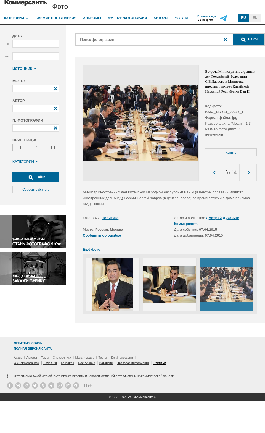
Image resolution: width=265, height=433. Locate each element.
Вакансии (106, 362)
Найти (35, 177)
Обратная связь (28, 343)
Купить (231, 152)
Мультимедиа (84, 357)
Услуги (181, 18)
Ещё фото (91, 249)
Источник (24, 69)
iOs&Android (86, 362)
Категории (14, 18)
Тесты (103, 357)
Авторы (160, 18)
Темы (45, 357)
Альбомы (92, 18)
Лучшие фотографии (127, 18)
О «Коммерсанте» (26, 362)
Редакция (50, 362)
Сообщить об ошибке (102, 235)
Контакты (67, 362)
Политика (110, 218)
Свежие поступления (56, 18)
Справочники (62, 357)
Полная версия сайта (33, 348)
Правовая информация (133, 362)
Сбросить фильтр (35, 189)
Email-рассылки (122, 357)
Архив (18, 357)
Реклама (159, 362)
